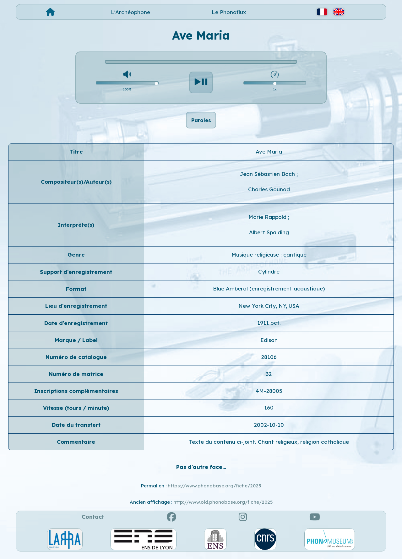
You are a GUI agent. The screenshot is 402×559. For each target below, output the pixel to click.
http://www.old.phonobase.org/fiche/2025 (223, 505)
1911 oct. (269, 326)
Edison (269, 343)
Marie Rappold (268, 220)
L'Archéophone (130, 12)
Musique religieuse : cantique (269, 258)
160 (269, 411)
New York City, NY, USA (268, 309)
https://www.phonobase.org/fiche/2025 (214, 489)
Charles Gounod (269, 193)
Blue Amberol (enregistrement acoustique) (269, 292)
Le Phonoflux (229, 12)
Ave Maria (269, 155)
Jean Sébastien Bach (268, 177)
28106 (269, 360)
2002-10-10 (269, 428)
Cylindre (269, 275)
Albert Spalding (269, 235)
